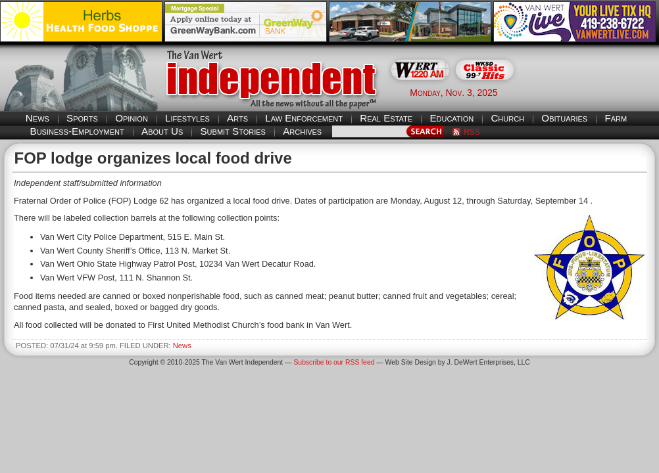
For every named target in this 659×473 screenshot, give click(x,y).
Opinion (131, 118)
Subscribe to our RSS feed (333, 362)
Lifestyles (187, 118)
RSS (472, 132)
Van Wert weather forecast (593, 92)
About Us (162, 131)
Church (507, 118)
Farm (615, 118)
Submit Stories (232, 131)
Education (451, 118)
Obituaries (564, 118)
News (37, 118)
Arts (237, 118)
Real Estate (386, 118)
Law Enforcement (304, 118)
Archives (302, 131)
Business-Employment (77, 131)
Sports (82, 118)
